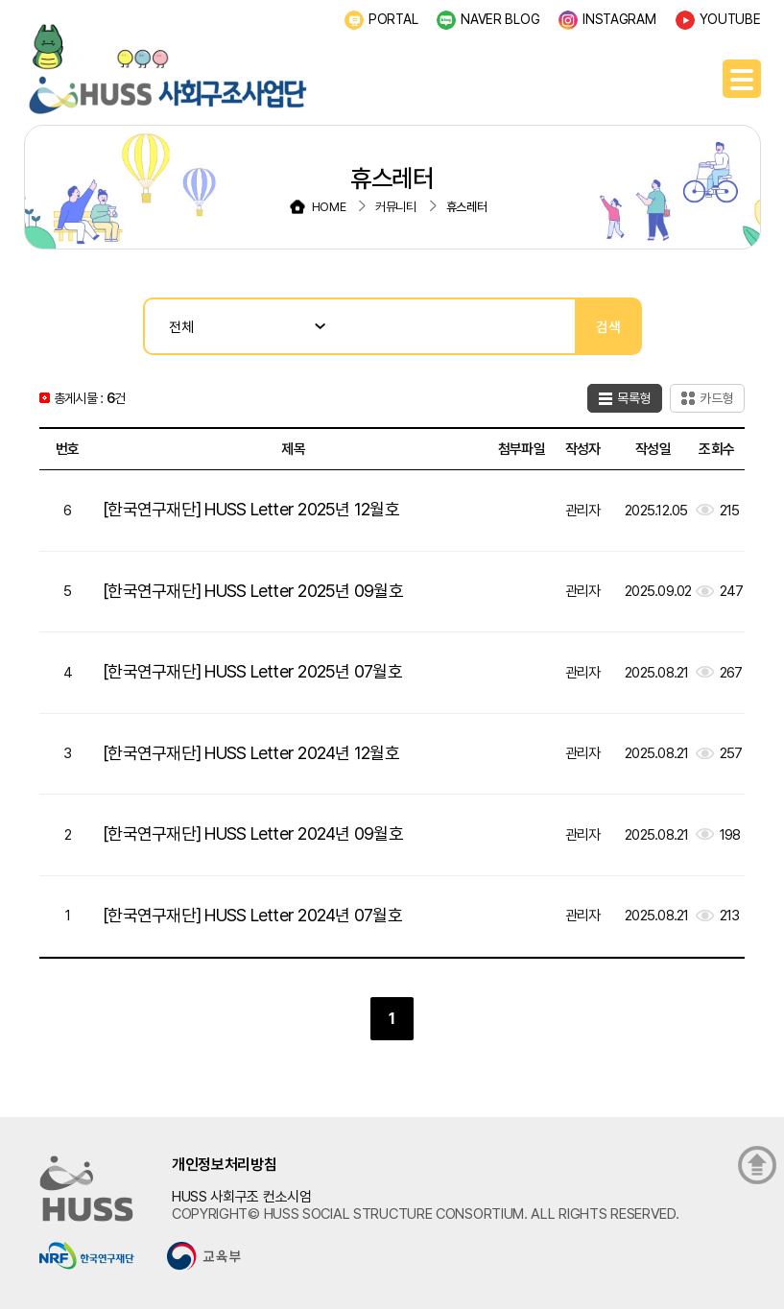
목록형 (634, 398)
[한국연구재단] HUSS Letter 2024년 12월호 (251, 753)
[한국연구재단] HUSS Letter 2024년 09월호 (253, 833)
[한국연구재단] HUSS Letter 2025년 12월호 (251, 509)
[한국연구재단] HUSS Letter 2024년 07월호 (252, 915)
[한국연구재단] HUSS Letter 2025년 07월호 (252, 671)
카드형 (717, 398)
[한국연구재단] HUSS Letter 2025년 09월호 (253, 591)
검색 (608, 327)
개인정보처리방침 (224, 1164)
